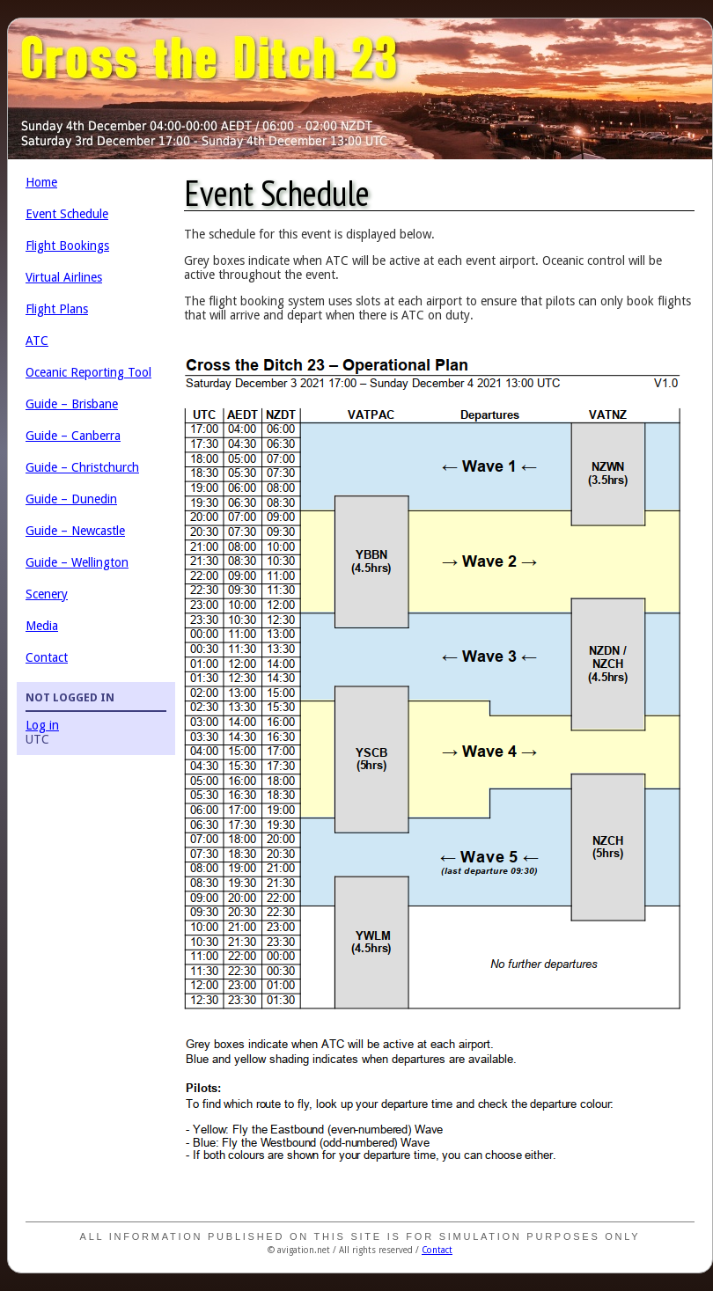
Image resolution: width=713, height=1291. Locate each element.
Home (41, 182)
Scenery (47, 594)
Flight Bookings (67, 245)
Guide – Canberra (73, 436)
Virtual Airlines (64, 277)
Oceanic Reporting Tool (88, 372)
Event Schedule (67, 214)
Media (42, 626)
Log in (42, 725)
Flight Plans (57, 309)
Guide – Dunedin (71, 499)
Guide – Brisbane (72, 404)
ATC (37, 341)
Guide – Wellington (77, 562)
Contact (47, 657)
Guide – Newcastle (75, 531)
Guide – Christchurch (82, 467)
